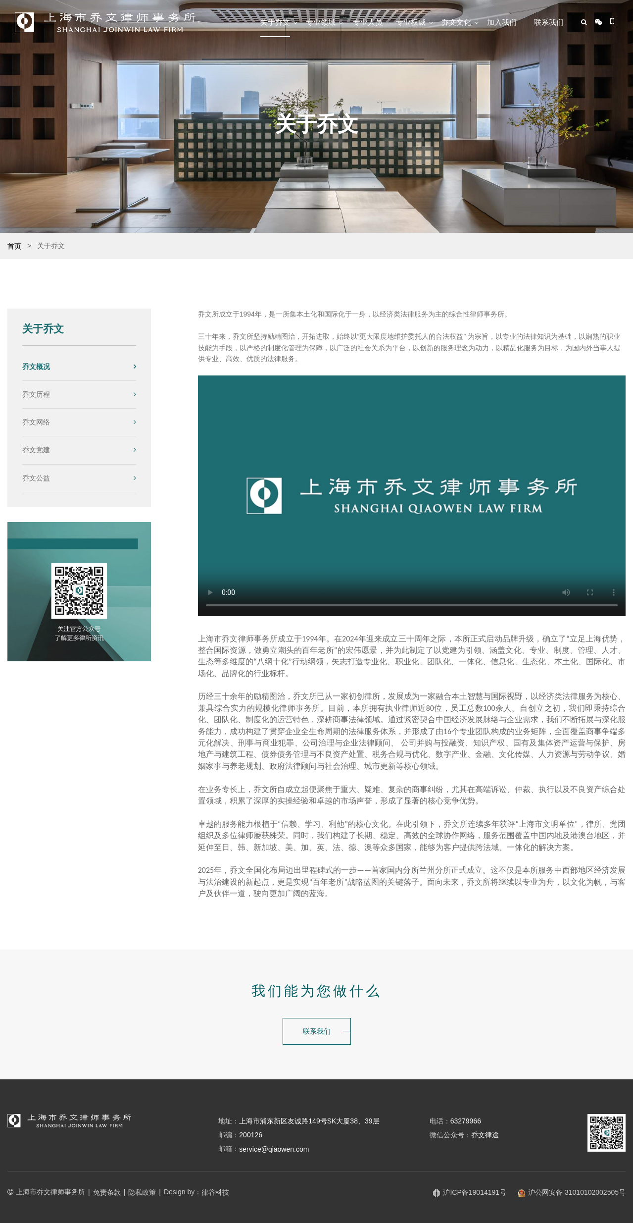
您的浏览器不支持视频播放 (412, 495)
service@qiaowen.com (274, 1149)
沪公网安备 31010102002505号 (572, 1192)
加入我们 (502, 22)
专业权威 (411, 22)
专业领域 (321, 22)
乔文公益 (36, 478)
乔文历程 (36, 394)
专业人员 (368, 22)
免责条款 (107, 1192)
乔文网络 (36, 422)
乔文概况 (36, 367)
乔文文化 (456, 22)
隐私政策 (142, 1192)
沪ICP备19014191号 (469, 1192)
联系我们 (549, 22)
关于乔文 (275, 22)
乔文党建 (36, 450)
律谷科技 (215, 1192)
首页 (14, 246)
